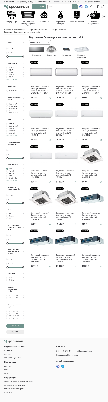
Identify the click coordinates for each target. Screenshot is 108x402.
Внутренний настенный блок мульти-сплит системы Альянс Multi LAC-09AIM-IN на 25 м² (65, 90)
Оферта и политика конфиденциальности (18, 382)
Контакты (7, 354)
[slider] (7, 56)
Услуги (6, 370)
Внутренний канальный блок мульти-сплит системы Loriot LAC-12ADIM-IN (65, 258)
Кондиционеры (12, 22)
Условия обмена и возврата (14, 389)
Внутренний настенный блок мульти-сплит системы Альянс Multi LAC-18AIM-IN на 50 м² (91, 90)
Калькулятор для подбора (26, 2)
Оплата (6, 373)
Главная (7, 30)
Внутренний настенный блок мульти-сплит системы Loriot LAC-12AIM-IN (40, 132)
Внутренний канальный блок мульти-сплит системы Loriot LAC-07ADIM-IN (91, 216)
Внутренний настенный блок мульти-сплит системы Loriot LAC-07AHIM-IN (65, 132)
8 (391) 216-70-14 (72, 2)
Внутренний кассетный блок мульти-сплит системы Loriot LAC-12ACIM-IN (40, 216)
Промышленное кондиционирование (29, 24)
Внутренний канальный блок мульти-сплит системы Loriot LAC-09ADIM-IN (40, 258)
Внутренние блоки (59, 30)
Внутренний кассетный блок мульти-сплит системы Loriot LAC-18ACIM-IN (65, 216)
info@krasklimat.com (93, 2)
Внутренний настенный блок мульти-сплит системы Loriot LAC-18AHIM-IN (65, 174)
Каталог (39, 7)
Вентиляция (45, 22)
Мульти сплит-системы (39, 30)
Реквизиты (8, 392)
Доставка (7, 366)
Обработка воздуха (62, 23)
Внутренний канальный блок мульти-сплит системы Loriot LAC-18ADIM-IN (91, 258)
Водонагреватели (79, 22)
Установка (42, 2)
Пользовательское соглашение (15, 385)
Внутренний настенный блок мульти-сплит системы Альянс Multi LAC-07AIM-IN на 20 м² (40, 90)
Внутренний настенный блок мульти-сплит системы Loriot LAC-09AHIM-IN (91, 132)
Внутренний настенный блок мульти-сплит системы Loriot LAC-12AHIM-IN (40, 174)
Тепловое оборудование (96, 23)
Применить (15, 326)
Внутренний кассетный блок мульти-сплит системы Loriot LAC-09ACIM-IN (91, 174)
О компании (9, 2)
